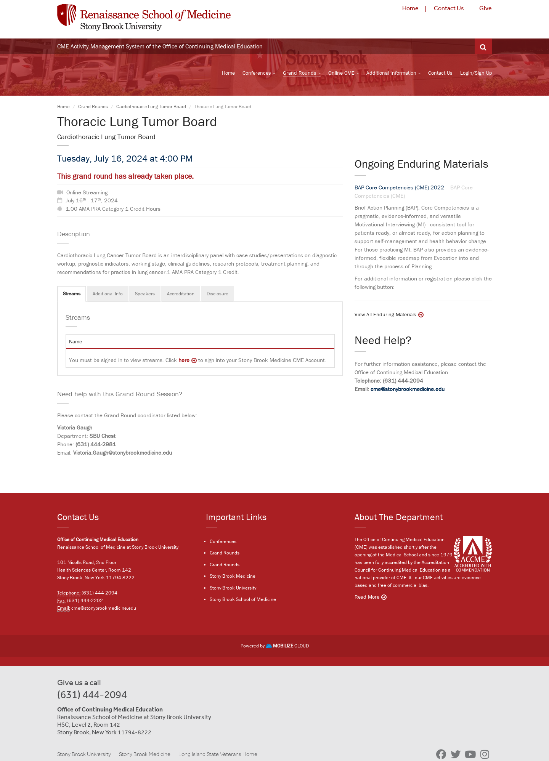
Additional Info (108, 293)
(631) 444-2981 (95, 444)
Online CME (341, 72)
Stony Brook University (233, 588)
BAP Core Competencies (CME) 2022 (400, 187)
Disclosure (217, 293)
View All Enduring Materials (385, 314)
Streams (71, 293)
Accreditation (180, 293)
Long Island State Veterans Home (217, 754)
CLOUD (287, 645)
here (183, 360)
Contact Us (449, 8)
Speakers (145, 293)
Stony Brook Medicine (232, 576)
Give (485, 8)
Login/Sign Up (476, 72)
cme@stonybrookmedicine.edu (408, 389)
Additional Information (391, 72)
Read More (367, 596)
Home (410, 8)
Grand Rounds (299, 72)
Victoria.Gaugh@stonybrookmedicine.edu (122, 452)
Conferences (256, 72)
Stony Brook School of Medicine (243, 599)
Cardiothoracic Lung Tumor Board (151, 106)
